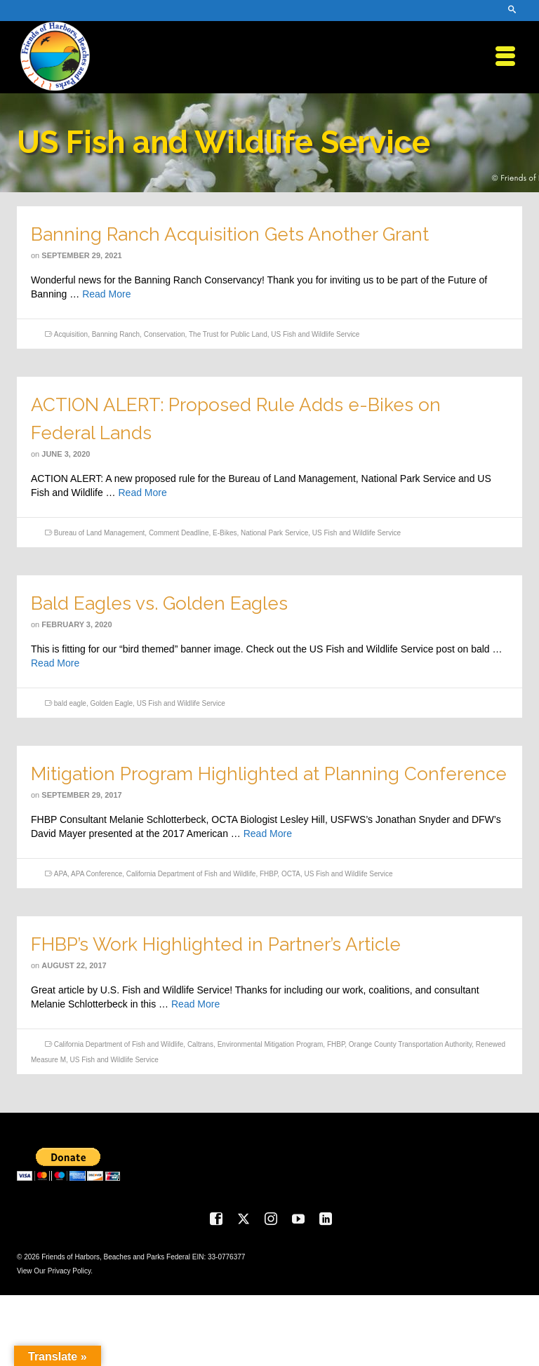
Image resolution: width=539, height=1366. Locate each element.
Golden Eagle (112, 703)
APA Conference (96, 874)
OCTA (290, 874)
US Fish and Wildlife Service (315, 334)
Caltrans (200, 1044)
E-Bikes (225, 533)
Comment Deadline (179, 533)
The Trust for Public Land (228, 334)
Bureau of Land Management (99, 533)
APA (60, 874)
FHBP (268, 874)
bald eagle (70, 703)
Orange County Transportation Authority (410, 1044)
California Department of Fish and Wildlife (191, 874)
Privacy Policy (69, 1271)
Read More (106, 294)
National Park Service (274, 533)
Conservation (164, 334)
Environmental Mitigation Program (271, 1044)
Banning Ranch (116, 334)
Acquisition (71, 334)
